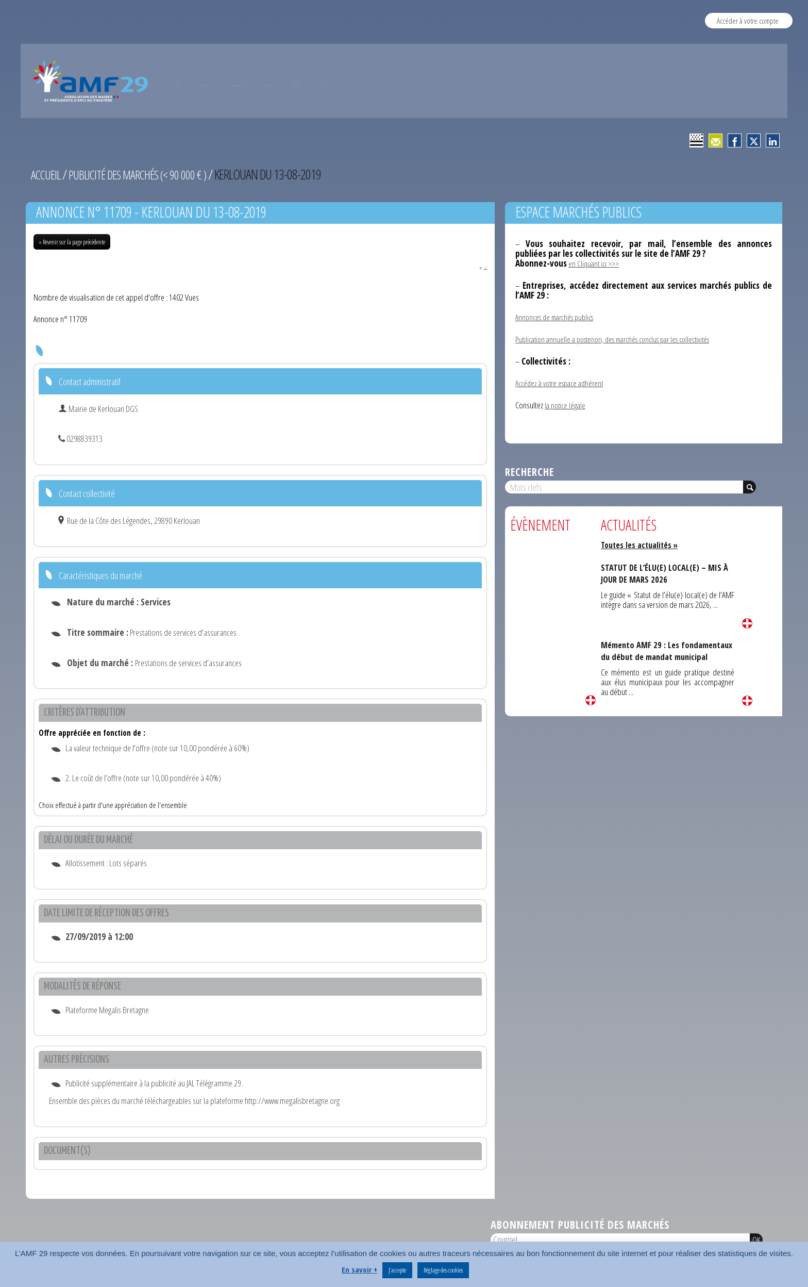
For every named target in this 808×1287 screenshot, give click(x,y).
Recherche (529, 471)
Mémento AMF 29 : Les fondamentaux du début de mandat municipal (652, 656)
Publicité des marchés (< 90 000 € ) (147, 174)
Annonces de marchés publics (558, 317)
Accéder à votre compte (747, 20)
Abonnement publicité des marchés (580, 1225)
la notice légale (566, 404)
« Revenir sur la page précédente (72, 241)
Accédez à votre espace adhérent (563, 383)
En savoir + (359, 1269)
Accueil (47, 174)
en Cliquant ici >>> (595, 263)
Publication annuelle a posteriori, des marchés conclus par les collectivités (623, 339)
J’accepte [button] (397, 1270)
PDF (475, 266)
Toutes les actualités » (643, 544)
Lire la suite (590, 700)
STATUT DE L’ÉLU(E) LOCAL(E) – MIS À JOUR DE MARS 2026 (665, 573)
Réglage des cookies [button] (443, 1270)
